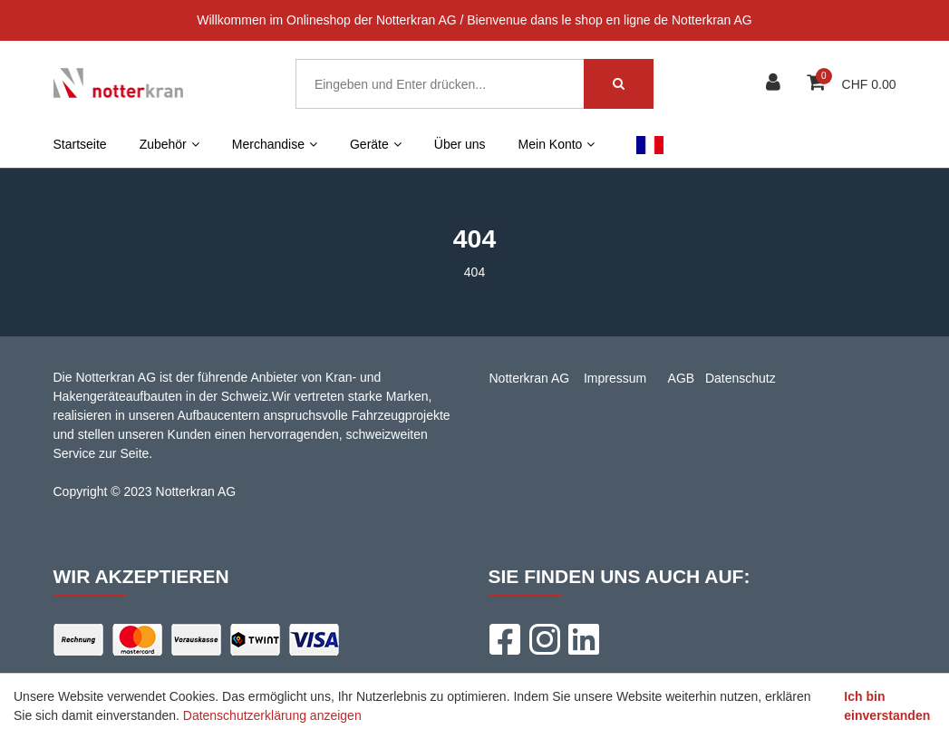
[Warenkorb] (818, 84)
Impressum (615, 378)
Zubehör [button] (169, 144)
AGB (681, 378)
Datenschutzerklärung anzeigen (272, 715)
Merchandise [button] (274, 144)
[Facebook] (504, 639)
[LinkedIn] (583, 639)
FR (649, 144)
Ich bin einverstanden (887, 706)
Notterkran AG (529, 378)
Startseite (80, 144)
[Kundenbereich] (775, 84)
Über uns (460, 144)
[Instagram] (543, 639)
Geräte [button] (376, 144)
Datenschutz (740, 378)
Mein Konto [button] (557, 144)
